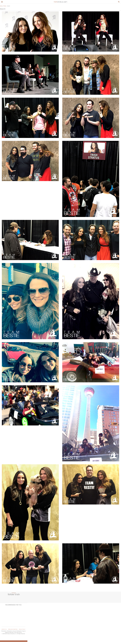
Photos (4, 5)
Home (1, 5)
